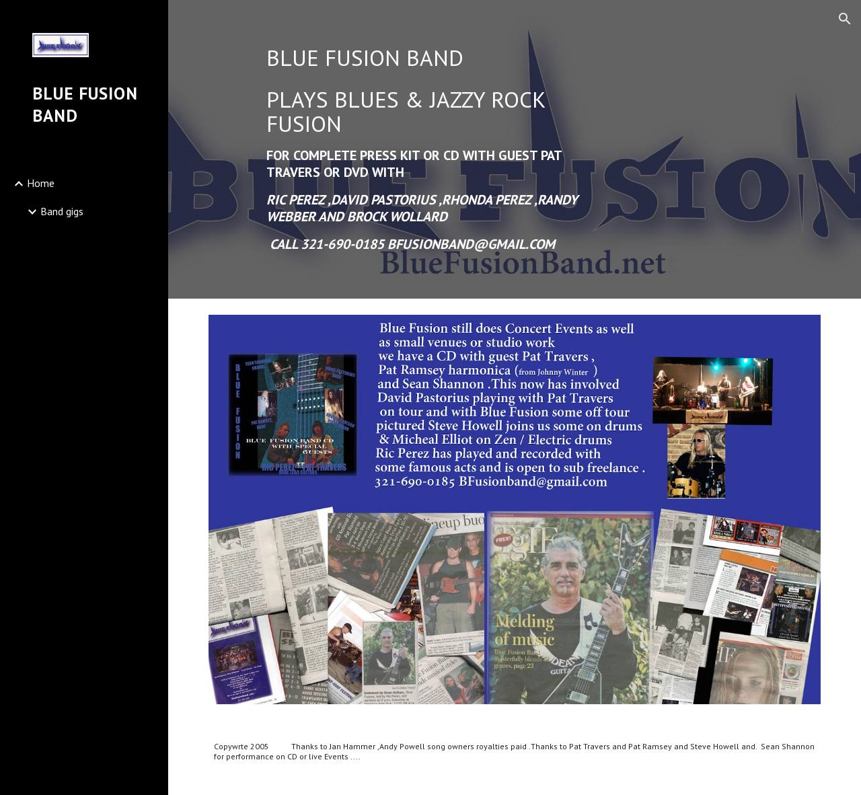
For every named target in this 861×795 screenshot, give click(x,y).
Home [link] (40, 183)
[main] (436, 149)
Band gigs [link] (61, 211)
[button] (845, 19)
